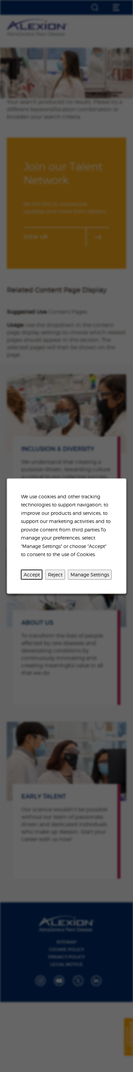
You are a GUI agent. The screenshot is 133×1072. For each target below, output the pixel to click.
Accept (32, 574)
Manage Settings (90, 574)
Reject (55, 574)
